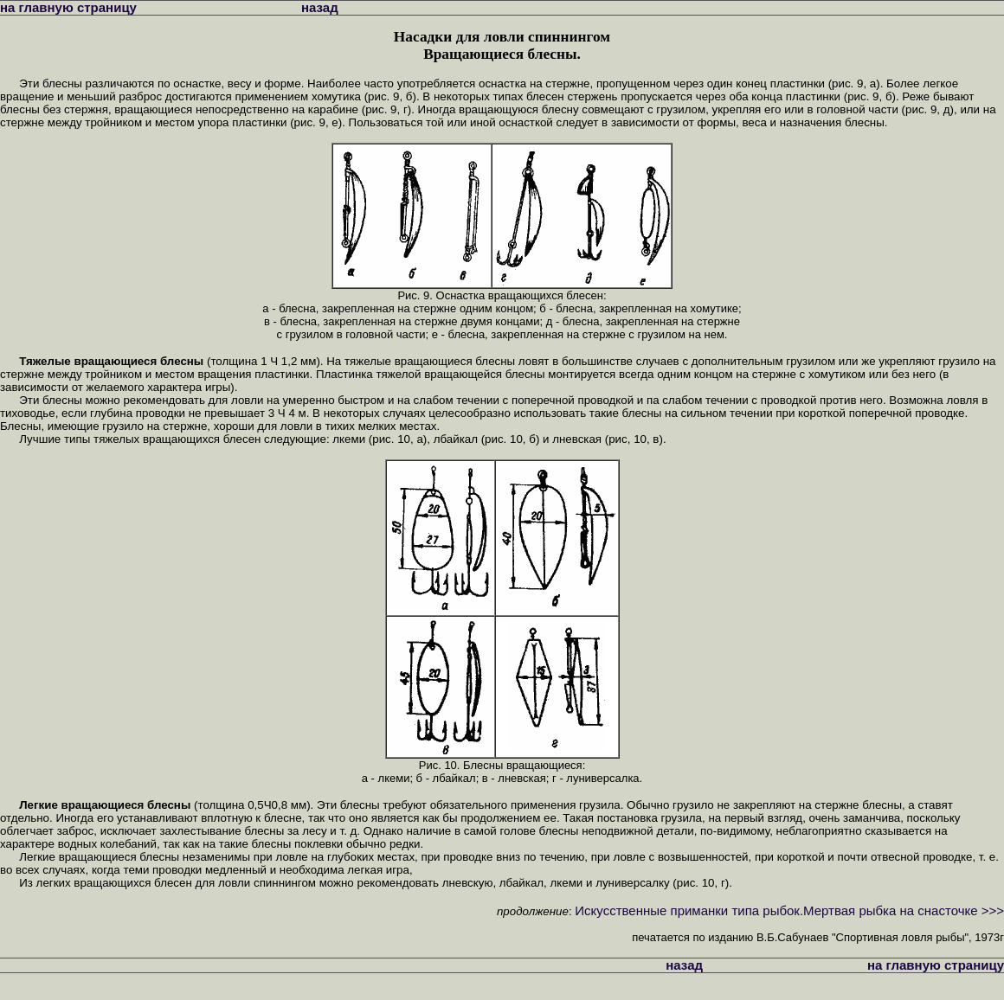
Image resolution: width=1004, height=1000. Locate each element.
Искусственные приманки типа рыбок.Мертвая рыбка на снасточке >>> (789, 910)
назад (319, 7)
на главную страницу (68, 7)
